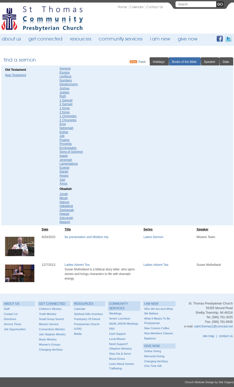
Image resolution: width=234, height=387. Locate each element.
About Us (11, 39)
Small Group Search (51, 319)
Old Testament (15, 70)
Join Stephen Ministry (52, 334)
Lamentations (69, 163)
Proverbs (66, 144)
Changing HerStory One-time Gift (156, 363)
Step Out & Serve (120, 353)
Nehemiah (67, 128)
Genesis (65, 68)
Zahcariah (66, 218)
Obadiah (66, 189)
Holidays (159, 62)
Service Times (12, 324)
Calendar (136, 7)
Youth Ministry (47, 313)
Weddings (115, 313)
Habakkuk (66, 206)
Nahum (64, 202)
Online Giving (152, 351)
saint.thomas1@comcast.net (213, 326)
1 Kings (65, 108)
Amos (63, 183)
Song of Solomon (71, 152)
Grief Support (117, 333)
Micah (64, 198)
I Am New (160, 39)
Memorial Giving (154, 356)
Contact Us (154, 7)
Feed (142, 62)
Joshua (64, 88)
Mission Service (48, 324)
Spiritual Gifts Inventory (88, 313)
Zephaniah (67, 210)
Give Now (187, 39)
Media (78, 333)
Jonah (64, 194)
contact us (226, 336)
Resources (80, 39)
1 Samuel (66, 100)
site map (208, 336)
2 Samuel (66, 104)
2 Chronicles (68, 120)
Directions (10, 319)
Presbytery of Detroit (87, 319)
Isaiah (64, 156)
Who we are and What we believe (158, 311)
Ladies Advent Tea (77, 265)
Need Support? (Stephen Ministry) (120, 346)
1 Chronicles (68, 116)
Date (226, 62)
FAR (111, 328)
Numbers (66, 80)
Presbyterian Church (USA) (86, 326)
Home (122, 7)
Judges (64, 92)
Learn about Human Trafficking (121, 366)
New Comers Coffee (156, 328)
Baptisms (150, 338)
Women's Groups (49, 344)
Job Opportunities (15, 329)
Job (62, 136)
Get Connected (45, 39)
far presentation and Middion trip (86, 237)
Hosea (64, 175)
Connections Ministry (52, 329)
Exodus (65, 72)
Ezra (63, 124)
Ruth (63, 96)
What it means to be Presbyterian (157, 321)
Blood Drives (117, 358)
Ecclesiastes (68, 148)
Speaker (209, 62)
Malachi (65, 222)
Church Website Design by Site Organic (209, 382)
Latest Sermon (153, 237)
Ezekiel (64, 168)
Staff (6, 308)
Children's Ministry (50, 308)
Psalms (64, 140)
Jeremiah (66, 160)
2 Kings (65, 112)
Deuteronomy (69, 84)
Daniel (64, 171)
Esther (64, 132)
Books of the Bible (184, 62)
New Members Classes (158, 333)
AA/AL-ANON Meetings (123, 323)
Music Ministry (48, 339)
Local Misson (117, 338)
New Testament (15, 75)
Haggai (64, 214)
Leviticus (65, 76)
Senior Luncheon (119, 318)
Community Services (120, 39)
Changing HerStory (51, 349)
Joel (62, 180)
